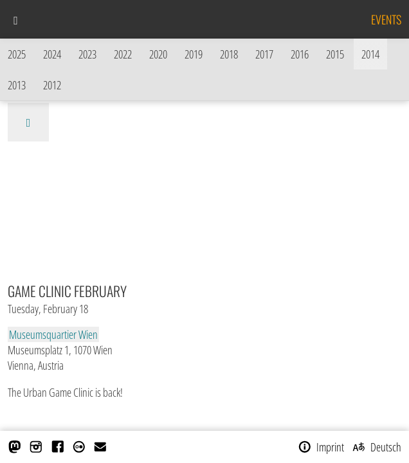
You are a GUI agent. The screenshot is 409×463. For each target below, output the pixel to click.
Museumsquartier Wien (53, 334)
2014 (370, 54)
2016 (300, 54)
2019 (194, 54)
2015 (335, 54)
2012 (52, 85)
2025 (17, 54)
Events (386, 19)
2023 (87, 54)
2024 (52, 54)
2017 (264, 54)
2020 (158, 54)
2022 (123, 54)
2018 (229, 54)
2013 (17, 85)
